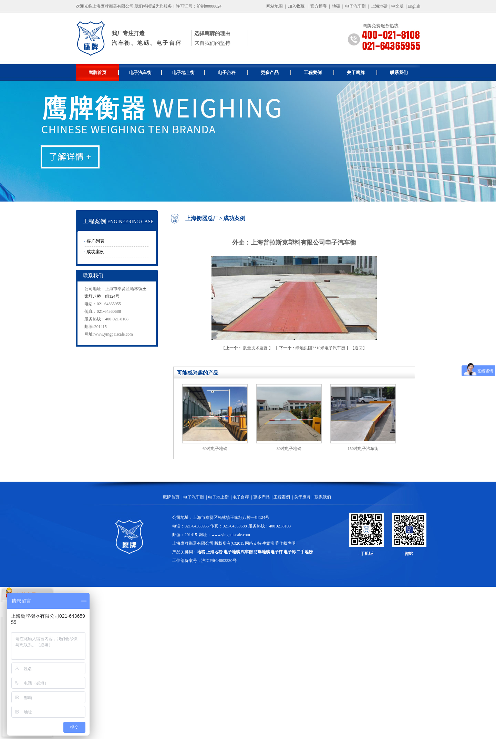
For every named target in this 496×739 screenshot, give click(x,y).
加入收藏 (296, 6)
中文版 (397, 6)
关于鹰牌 (362, 72)
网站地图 (274, 6)
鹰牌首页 (104, 72)
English (413, 6)
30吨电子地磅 (289, 448)
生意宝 (268, 543)
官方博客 (318, 6)
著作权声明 (285, 543)
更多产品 (276, 72)
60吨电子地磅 (215, 448)
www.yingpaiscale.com (113, 334)
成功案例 (95, 251)
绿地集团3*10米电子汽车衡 (312, 348)
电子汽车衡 (355, 6)
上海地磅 (379, 6)
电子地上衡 (188, 72)
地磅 (336, 6)
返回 (358, 348)
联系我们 (399, 72)
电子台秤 (233, 72)
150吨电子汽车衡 (363, 448)
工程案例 (319, 72)
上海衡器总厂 (201, 218)
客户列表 (95, 241)
